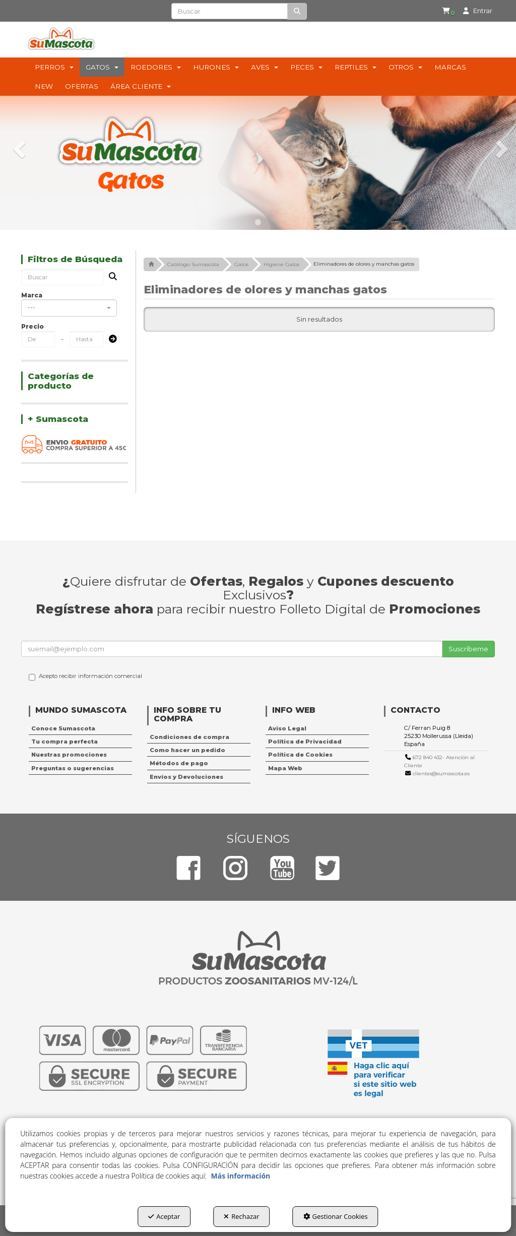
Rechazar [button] (241, 1216)
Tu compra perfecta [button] (64, 741)
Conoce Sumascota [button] (63, 728)
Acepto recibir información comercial (85, 676)
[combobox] (69, 308)
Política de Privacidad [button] (305, 741)
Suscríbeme (468, 649)
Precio (32, 326)
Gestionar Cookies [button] (335, 1216)
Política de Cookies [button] (300, 754)
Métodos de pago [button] (179, 763)
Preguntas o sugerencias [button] (72, 768)
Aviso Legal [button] (287, 728)
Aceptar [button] (164, 1216)
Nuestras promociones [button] (69, 754)
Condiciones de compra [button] (189, 736)
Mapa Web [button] (285, 768)
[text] (229, 11)
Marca (31, 295)
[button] (450, 11)
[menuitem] (448, 11)
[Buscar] (297, 11)
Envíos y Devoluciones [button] (186, 776)
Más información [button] (241, 1176)
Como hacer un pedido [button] (187, 750)
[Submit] (110, 339)
